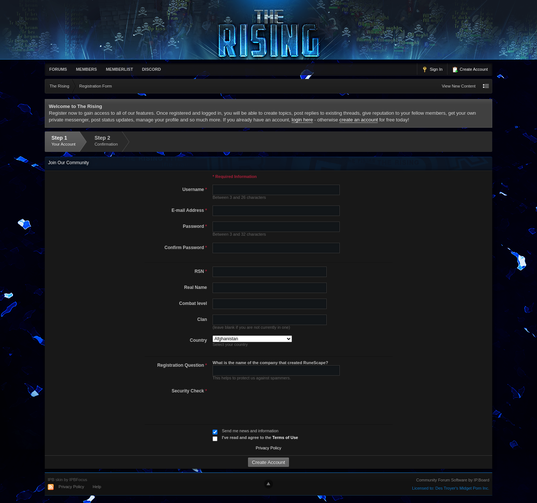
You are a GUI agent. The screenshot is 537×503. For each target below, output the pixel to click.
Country (198, 340)
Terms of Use (285, 437)
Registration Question (182, 365)
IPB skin (55, 479)
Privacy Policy (268, 448)
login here (302, 119)
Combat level (193, 303)
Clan (202, 319)
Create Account (470, 70)
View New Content (458, 86)
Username (194, 189)
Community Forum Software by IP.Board (452, 480)
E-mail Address (189, 210)
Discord (151, 69)
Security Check (189, 391)
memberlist (119, 69)
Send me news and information (250, 431)
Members (86, 69)
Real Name (195, 287)
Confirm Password (185, 247)
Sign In (432, 70)
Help (97, 486)
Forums (58, 69)
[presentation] (266, 400)
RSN (201, 271)
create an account (358, 119)
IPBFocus (78, 479)
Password (195, 226)
